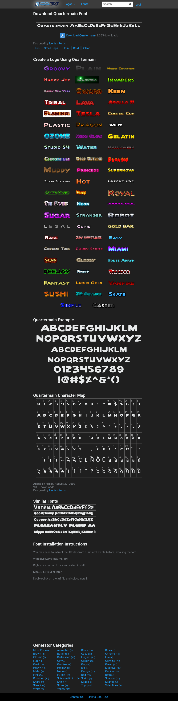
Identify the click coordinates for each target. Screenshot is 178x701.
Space (86, 681)
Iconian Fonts (57, 43)
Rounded (41, 678)
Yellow (63, 689)
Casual (87, 653)
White (38, 689)
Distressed (66, 657)
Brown (38, 653)
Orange (88, 671)
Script (86, 678)
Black (87, 650)
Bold (76, 48)
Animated (65, 650)
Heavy (39, 667)
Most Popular (41, 650)
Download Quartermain (77, 35)
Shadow (112, 678)
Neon (62, 671)
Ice (84, 667)
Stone (62, 685)
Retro (110, 675)
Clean (86, 48)
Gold (38, 664)
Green (111, 664)
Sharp (38, 681)
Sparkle (111, 681)
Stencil (39, 685)
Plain (66, 48)
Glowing (112, 660)
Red (86, 675)
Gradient (64, 664)
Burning (63, 653)
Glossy (87, 660)
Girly (61, 660)
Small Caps (51, 48)
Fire (109, 657)
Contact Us (77, 697)
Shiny (62, 681)
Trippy (86, 685)
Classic (39, 657)
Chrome (112, 653)
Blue (110, 650)
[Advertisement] (16, 63)
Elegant (88, 657)
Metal (38, 671)
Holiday (63, 667)
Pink (38, 675)
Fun (37, 48)
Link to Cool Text (98, 697)
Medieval (113, 667)
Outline (112, 671)
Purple (63, 675)
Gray (85, 664)
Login (139, 4)
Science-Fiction (68, 678)
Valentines (113, 685)
